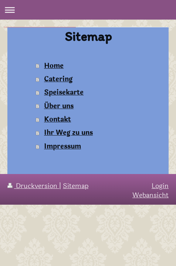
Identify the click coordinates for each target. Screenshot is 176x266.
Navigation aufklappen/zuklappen (88, 10)
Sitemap (75, 186)
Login (160, 186)
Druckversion (33, 186)
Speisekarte (64, 92)
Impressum (62, 146)
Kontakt (57, 119)
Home (54, 66)
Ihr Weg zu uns (68, 132)
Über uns (59, 106)
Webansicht (150, 195)
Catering (58, 79)
